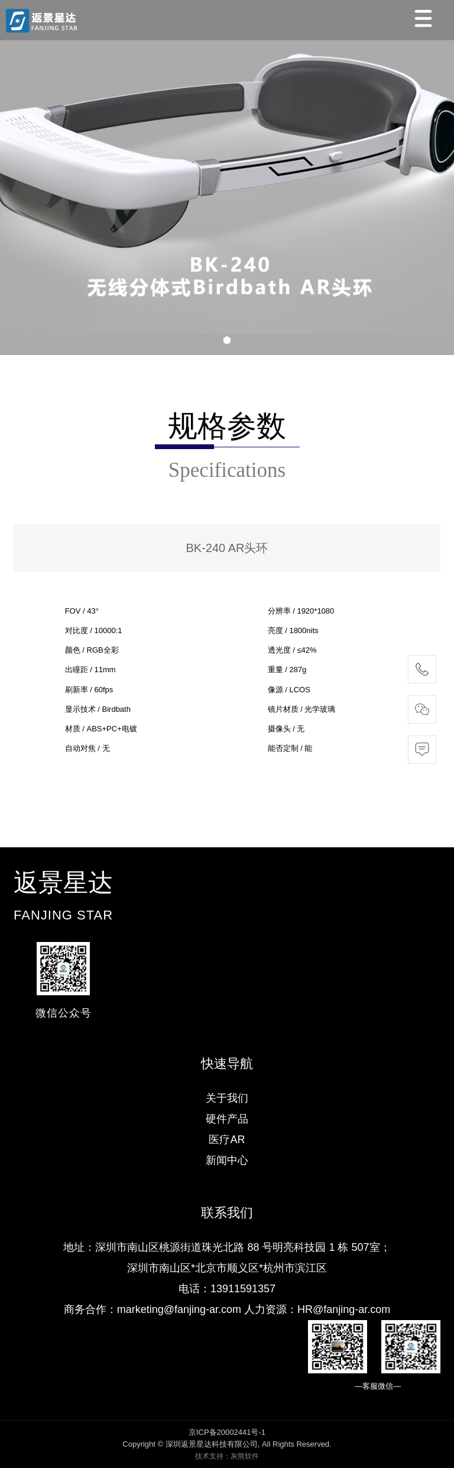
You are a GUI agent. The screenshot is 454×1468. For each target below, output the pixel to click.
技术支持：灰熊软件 (227, 1456)
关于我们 (227, 1098)
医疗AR (227, 1140)
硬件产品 (227, 1119)
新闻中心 (227, 1160)
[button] (227, 340)
